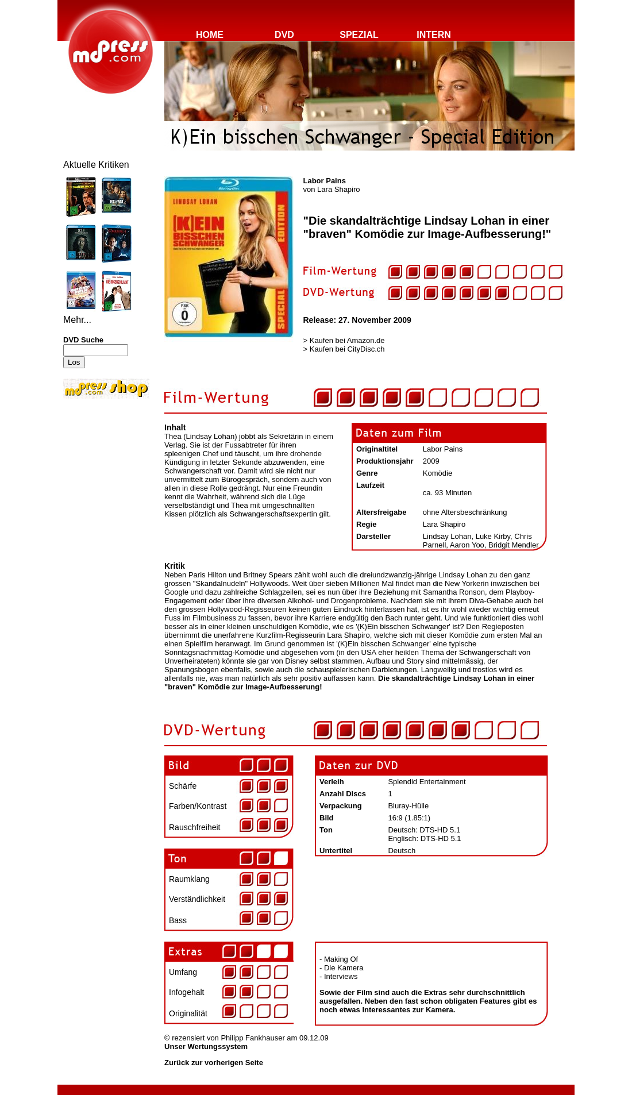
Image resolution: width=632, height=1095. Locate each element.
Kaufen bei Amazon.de (347, 340)
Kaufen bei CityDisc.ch (347, 349)
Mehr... (77, 320)
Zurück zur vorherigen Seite (213, 1062)
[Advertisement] (97, 478)
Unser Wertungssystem (206, 1046)
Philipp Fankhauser (252, 1038)
